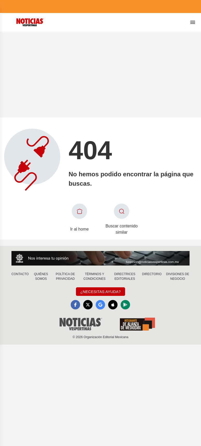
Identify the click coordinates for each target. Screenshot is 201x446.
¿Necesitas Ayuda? (100, 291)
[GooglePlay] (125, 304)
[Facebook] (75, 304)
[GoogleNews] (100, 304)
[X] (88, 304)
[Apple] (113, 304)
